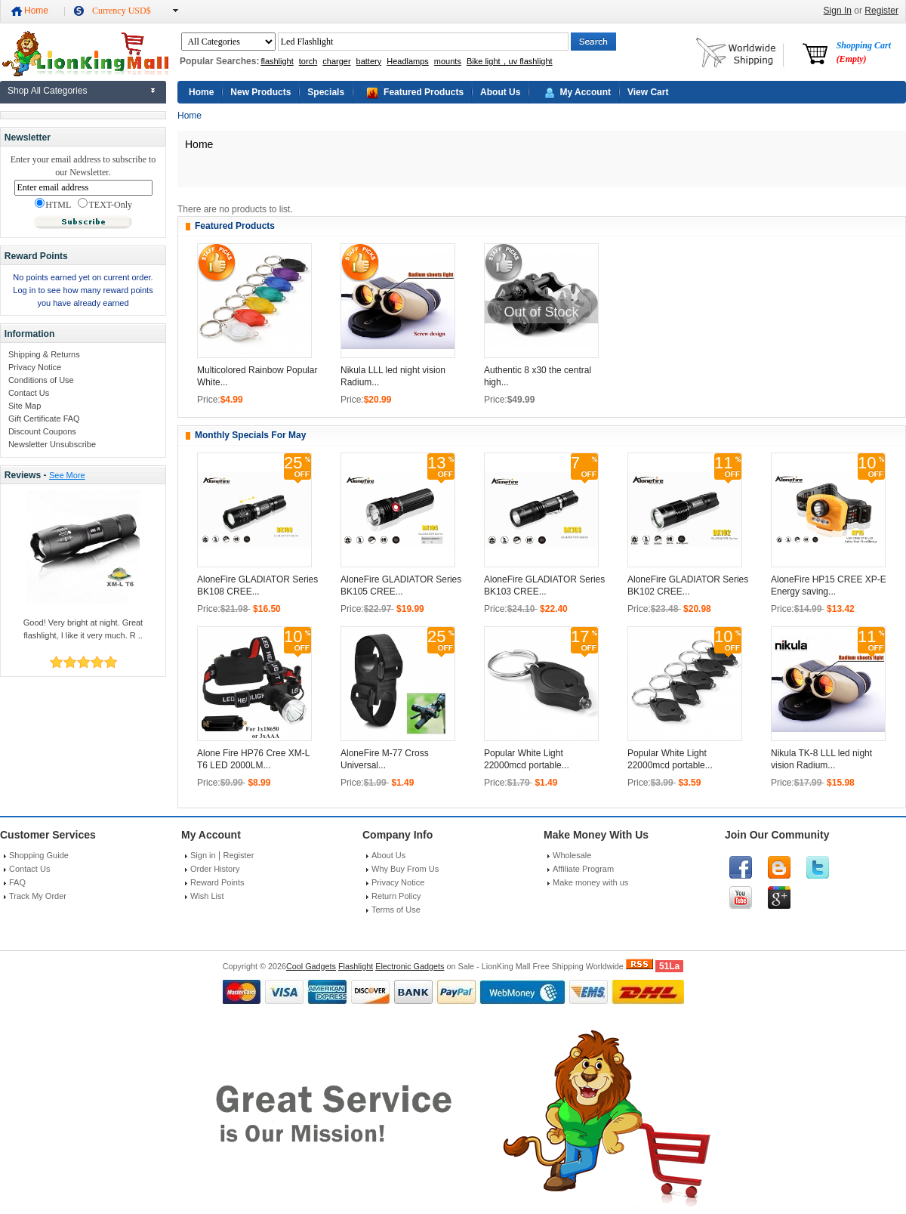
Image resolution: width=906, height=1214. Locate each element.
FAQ (17, 882)
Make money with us (590, 882)
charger (336, 61)
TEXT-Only (105, 204)
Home (36, 10)
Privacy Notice (34, 367)
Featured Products (424, 92)
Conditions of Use (41, 380)
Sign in (203, 855)
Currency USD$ (121, 10)
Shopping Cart (864, 52)
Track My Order (37, 895)
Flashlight (355, 966)
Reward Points (217, 882)
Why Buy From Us (405, 868)
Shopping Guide (39, 855)
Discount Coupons (42, 431)
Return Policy (396, 895)
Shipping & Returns (44, 354)
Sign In (838, 10)
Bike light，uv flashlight (510, 61)
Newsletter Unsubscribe (52, 444)
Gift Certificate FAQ (44, 418)
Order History (214, 868)
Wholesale (572, 855)
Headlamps (408, 61)
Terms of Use (396, 909)
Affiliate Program (583, 868)
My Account (585, 92)
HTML (53, 204)
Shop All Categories (47, 90)
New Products (260, 92)
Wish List (207, 895)
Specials (325, 92)
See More (67, 475)
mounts (447, 61)
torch (308, 61)
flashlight (276, 61)
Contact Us (28, 392)
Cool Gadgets (311, 966)
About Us (500, 92)
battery (369, 61)
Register (881, 10)
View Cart (647, 92)
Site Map (24, 405)
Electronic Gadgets (409, 966)
